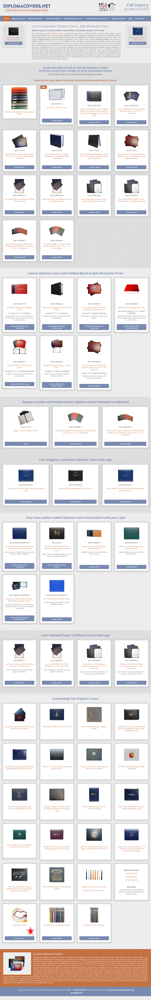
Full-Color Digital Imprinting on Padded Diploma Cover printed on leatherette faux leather (20, 889)
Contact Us (139, 18)
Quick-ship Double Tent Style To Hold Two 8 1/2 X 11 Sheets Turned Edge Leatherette (19, 156)
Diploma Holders (35, 18)
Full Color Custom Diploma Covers (13, 39)
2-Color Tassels (131, 880)
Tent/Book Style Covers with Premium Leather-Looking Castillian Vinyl (19, 547)
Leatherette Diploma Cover (97, 18)
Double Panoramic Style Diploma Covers (19, 366)
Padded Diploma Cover (73, 18)
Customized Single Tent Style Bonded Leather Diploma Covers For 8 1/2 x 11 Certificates (75, 432)
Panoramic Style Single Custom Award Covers (56, 308)
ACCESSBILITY (76, 993)
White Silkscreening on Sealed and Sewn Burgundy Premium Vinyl (57, 848)
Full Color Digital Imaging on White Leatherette (131, 768)
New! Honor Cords (20, 925)
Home (6, 18)
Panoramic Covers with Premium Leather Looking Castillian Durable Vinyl (57, 548)
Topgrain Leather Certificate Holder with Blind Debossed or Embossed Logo (57, 809)
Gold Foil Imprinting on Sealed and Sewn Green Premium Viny (19, 846)
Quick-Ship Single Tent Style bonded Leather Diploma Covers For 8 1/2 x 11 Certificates (56, 246)
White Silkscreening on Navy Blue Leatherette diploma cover (131, 808)
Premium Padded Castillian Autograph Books (19, 113)
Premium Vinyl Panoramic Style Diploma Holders (131, 547)
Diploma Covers (18, 18)
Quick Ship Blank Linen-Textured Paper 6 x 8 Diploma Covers (57, 200)
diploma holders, (53, 35)
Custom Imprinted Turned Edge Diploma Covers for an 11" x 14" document (94, 367)
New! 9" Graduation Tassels (94, 890)
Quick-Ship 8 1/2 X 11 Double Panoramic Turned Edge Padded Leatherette (57, 156)
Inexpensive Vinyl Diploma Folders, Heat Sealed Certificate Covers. (19, 600)
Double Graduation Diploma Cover (131, 307)
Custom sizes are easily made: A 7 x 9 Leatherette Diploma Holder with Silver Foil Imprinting (131, 849)
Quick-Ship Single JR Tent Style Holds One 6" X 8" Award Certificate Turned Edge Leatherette (94, 156)
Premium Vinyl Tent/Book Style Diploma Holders (94, 547)
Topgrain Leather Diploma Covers (25, 431)
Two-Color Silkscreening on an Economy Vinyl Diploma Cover (19, 808)
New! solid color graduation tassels (57, 925)
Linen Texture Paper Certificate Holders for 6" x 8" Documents (56, 665)
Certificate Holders (53, 18)
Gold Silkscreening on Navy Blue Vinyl (56, 727)
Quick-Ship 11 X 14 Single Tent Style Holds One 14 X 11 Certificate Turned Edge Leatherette (131, 156)
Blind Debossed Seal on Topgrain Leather (94, 728)
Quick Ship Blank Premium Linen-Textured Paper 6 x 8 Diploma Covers (131, 200)
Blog (130, 18)
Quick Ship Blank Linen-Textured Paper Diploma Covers (19, 200)
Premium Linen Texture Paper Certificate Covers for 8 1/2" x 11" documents (94, 666)
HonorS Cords (131, 873)
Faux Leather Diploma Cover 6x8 (138, 39)
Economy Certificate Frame (57, 107)
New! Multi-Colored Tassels (94, 925)
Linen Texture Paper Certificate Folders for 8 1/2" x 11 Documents (19, 665)
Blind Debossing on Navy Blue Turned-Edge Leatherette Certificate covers (19, 768)
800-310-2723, (81, 990)
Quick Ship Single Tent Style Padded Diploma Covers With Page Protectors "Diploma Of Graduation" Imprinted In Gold (94, 112)
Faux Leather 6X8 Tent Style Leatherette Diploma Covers (25, 489)
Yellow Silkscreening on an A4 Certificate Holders (94, 808)
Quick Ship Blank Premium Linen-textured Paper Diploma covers (94, 200)
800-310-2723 (139, 9)
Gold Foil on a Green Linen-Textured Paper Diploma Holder (94, 768)
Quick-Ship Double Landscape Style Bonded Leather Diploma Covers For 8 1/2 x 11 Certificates (19, 246)
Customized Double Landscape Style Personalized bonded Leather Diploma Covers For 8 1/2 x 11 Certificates (125, 433)
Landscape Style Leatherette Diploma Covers (75, 488)
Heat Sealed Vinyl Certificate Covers (56, 599)
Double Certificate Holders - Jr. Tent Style (56, 366)
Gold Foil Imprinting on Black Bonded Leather (56, 888)
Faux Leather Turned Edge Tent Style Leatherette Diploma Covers (125, 489)
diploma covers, (57, 33)
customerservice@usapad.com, (121, 990)
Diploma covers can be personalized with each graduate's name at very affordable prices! (131, 729)
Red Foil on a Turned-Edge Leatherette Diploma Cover (56, 768)
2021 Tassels (131, 877)
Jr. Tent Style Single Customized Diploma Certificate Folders (94, 308)
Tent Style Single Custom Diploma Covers (19, 308)
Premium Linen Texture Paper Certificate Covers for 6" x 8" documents (131, 666)
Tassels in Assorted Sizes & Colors (94, 887)
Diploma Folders (119, 18)
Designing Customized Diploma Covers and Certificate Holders (19, 728)
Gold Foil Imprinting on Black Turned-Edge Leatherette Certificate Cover (94, 848)
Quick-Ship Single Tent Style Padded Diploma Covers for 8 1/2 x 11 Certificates (131, 111)
